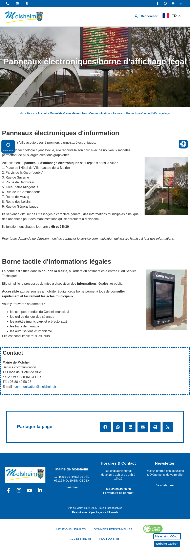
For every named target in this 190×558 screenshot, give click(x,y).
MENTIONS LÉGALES (71, 529)
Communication (99, 113)
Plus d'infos (8, 146)
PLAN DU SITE (109, 538)
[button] (105, 427)
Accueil (42, 113)
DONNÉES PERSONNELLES (113, 529)
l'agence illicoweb (107, 512)
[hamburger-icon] (115, 17)
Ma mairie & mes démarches (68, 113)
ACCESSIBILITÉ (80, 538)
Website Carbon (166, 543)
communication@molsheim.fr (35, 386)
